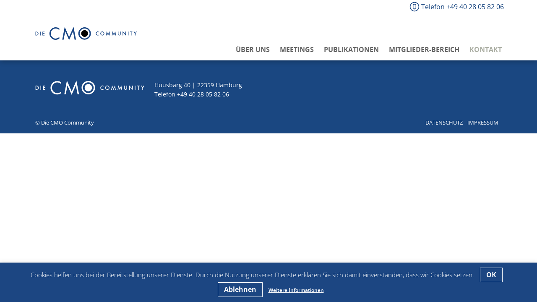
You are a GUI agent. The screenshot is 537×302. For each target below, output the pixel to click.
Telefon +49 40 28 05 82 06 (462, 6)
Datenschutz (444, 122)
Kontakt (485, 49)
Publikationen (351, 49)
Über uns (253, 49)
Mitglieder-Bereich (424, 49)
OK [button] (491, 274)
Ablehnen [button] (240, 289)
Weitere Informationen (296, 290)
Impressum (482, 122)
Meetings (297, 49)
